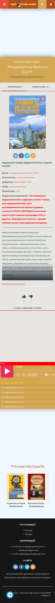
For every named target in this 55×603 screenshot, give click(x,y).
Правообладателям (28, 550)
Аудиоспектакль (33, 162)
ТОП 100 (28, 530)
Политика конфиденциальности (28, 546)
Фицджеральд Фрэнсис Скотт (24, 172)
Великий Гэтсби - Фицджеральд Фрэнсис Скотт (36, 504)
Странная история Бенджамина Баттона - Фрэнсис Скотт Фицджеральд (16, 504)
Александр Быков (26, 177)
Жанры (28, 534)
